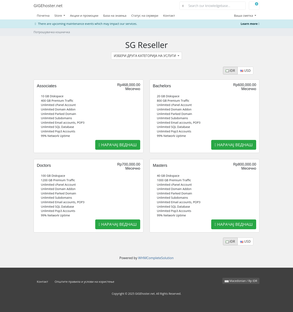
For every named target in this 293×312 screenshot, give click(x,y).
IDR (230, 70)
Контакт (169, 15)
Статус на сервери (144, 15)
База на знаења (114, 15)
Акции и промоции (84, 15)
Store (58, 15)
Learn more (250, 24)
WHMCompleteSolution (156, 258)
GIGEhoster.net (48, 5)
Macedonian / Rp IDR (241, 281)
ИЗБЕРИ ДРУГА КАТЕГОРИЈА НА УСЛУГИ (145, 55)
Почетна (43, 15)
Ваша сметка (244, 15)
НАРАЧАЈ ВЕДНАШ (118, 144)
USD (245, 70)
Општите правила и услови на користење (84, 282)
